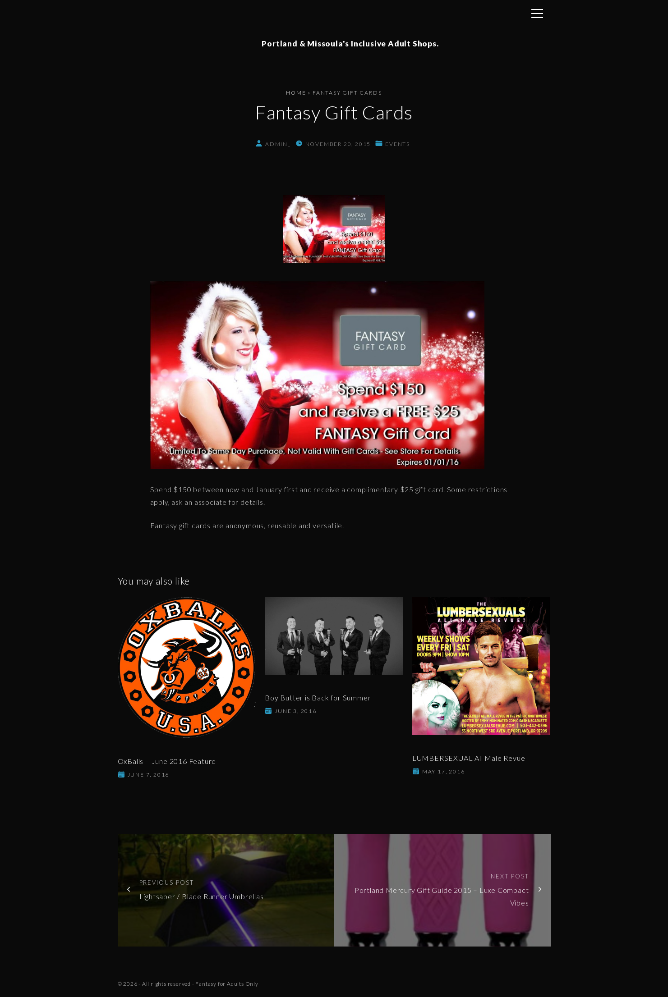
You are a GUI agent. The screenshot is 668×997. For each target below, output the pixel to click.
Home (296, 93)
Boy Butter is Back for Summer (318, 698)
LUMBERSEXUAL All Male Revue (468, 758)
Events (397, 144)
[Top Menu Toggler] (537, 13)
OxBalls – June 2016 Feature (167, 761)
